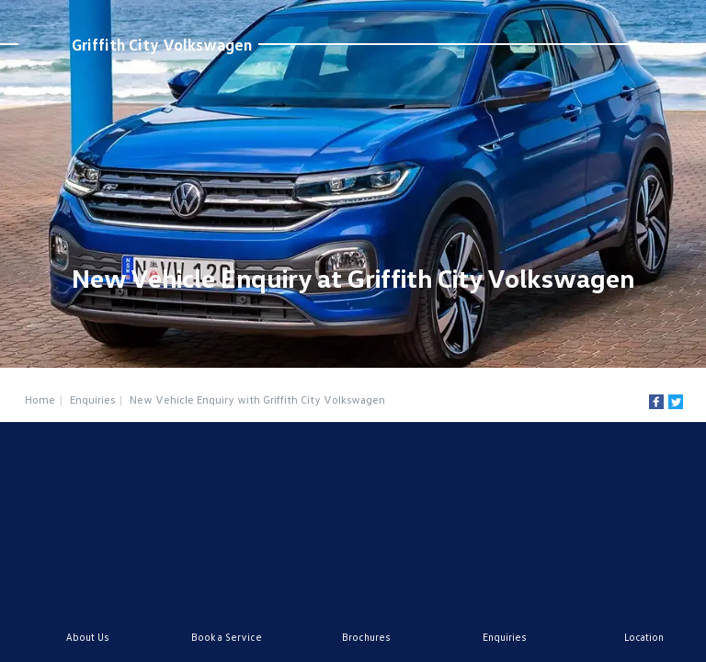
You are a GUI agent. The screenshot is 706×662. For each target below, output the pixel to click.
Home (40, 399)
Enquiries (92, 399)
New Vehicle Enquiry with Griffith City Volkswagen (257, 399)
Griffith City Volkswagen (162, 44)
